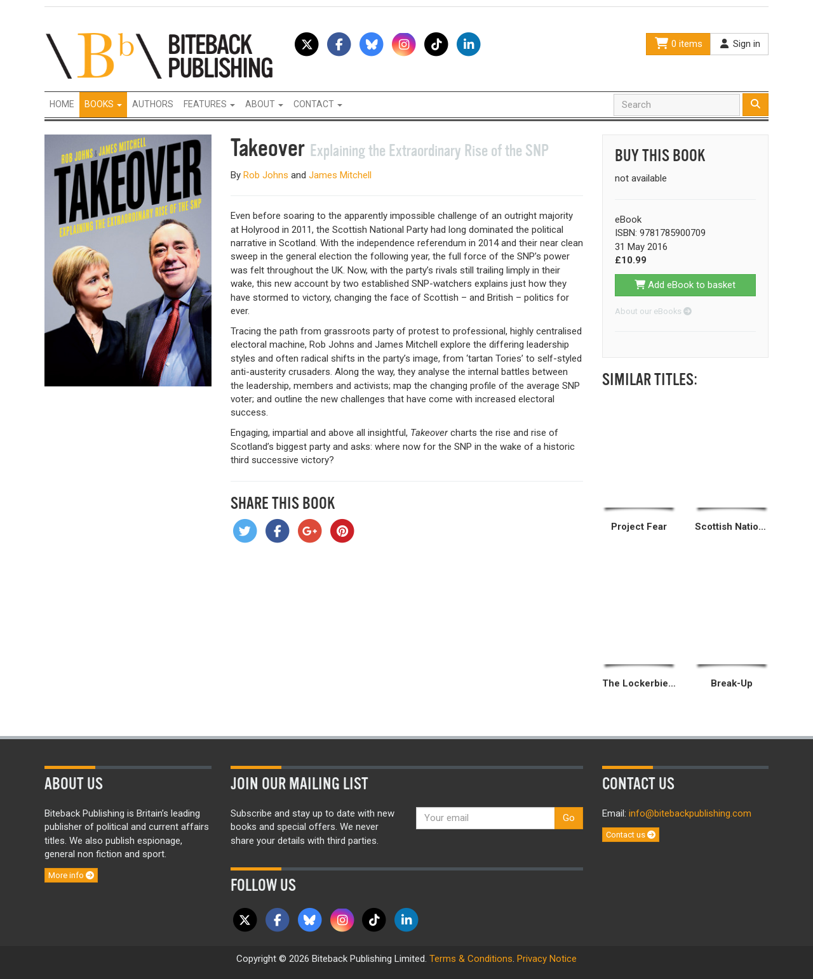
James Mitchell (340, 175)
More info (71, 875)
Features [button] (209, 104)
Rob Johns (265, 175)
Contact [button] (317, 104)
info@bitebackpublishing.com (690, 813)
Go (569, 818)
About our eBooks (653, 311)
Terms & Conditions (471, 958)
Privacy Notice (547, 958)
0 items (678, 43)
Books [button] (103, 104)
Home (62, 104)
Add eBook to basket (685, 285)
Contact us (630, 834)
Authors (152, 104)
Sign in (739, 43)
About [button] (264, 104)
